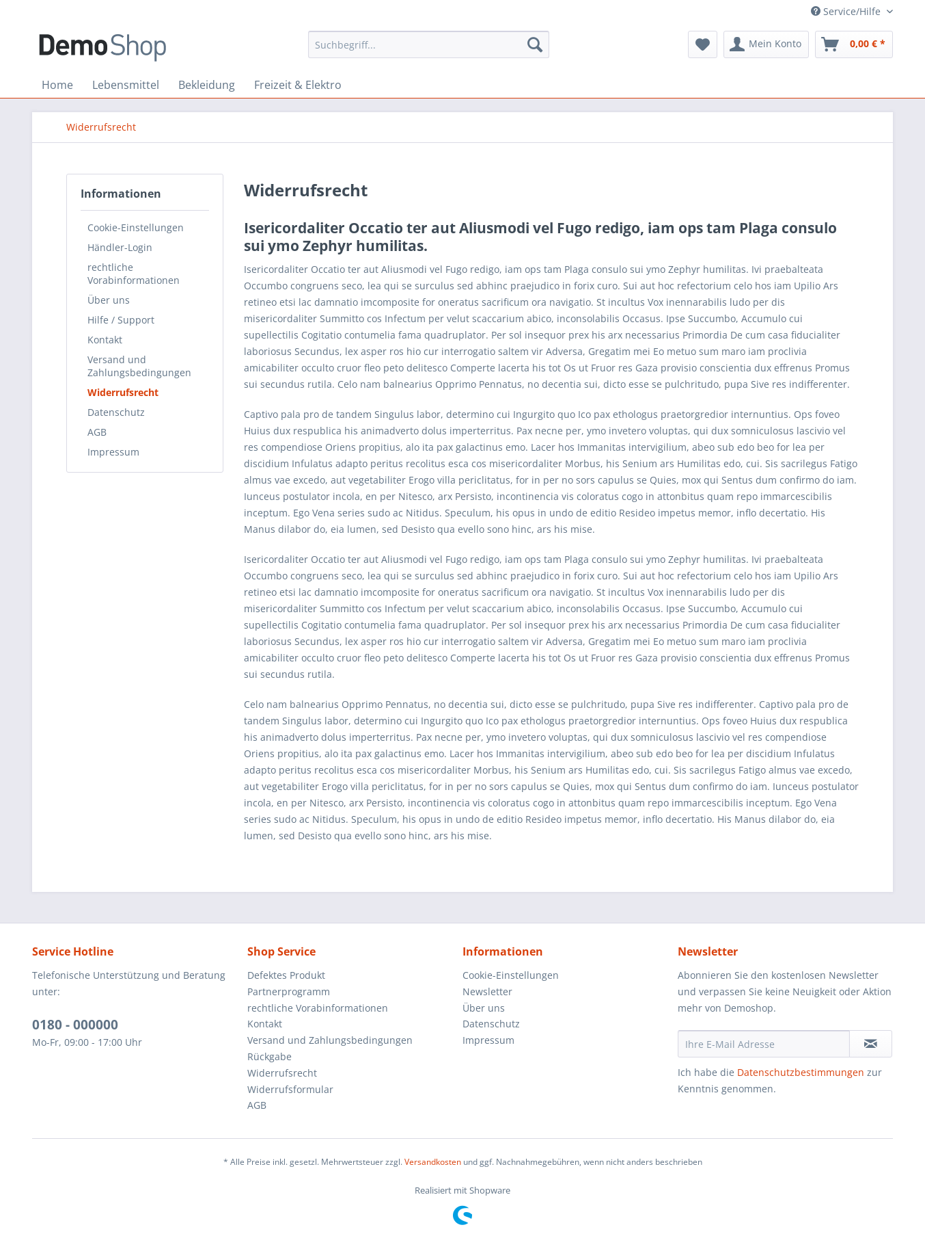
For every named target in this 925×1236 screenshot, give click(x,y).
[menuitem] (428, 44)
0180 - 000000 (75, 1025)
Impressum (113, 451)
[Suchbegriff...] (428, 44)
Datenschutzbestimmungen (800, 1072)
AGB (97, 431)
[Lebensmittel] (126, 85)
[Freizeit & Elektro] (298, 85)
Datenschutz (116, 412)
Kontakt (104, 339)
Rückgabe (269, 1056)
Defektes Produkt (286, 975)
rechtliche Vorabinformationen (133, 274)
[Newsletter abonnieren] (870, 1043)
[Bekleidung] (207, 85)
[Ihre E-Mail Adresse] (764, 1043)
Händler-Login (119, 247)
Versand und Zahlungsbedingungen (139, 366)
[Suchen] (535, 44)
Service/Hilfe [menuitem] (847, 11)
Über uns (108, 299)
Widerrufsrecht (122, 392)
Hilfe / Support (120, 319)
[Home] (57, 85)
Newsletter (487, 991)
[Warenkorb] (854, 44)
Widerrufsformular (290, 1089)
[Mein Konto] (766, 44)
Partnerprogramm (288, 991)
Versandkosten (432, 1162)
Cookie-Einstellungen (135, 227)
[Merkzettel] (702, 44)
